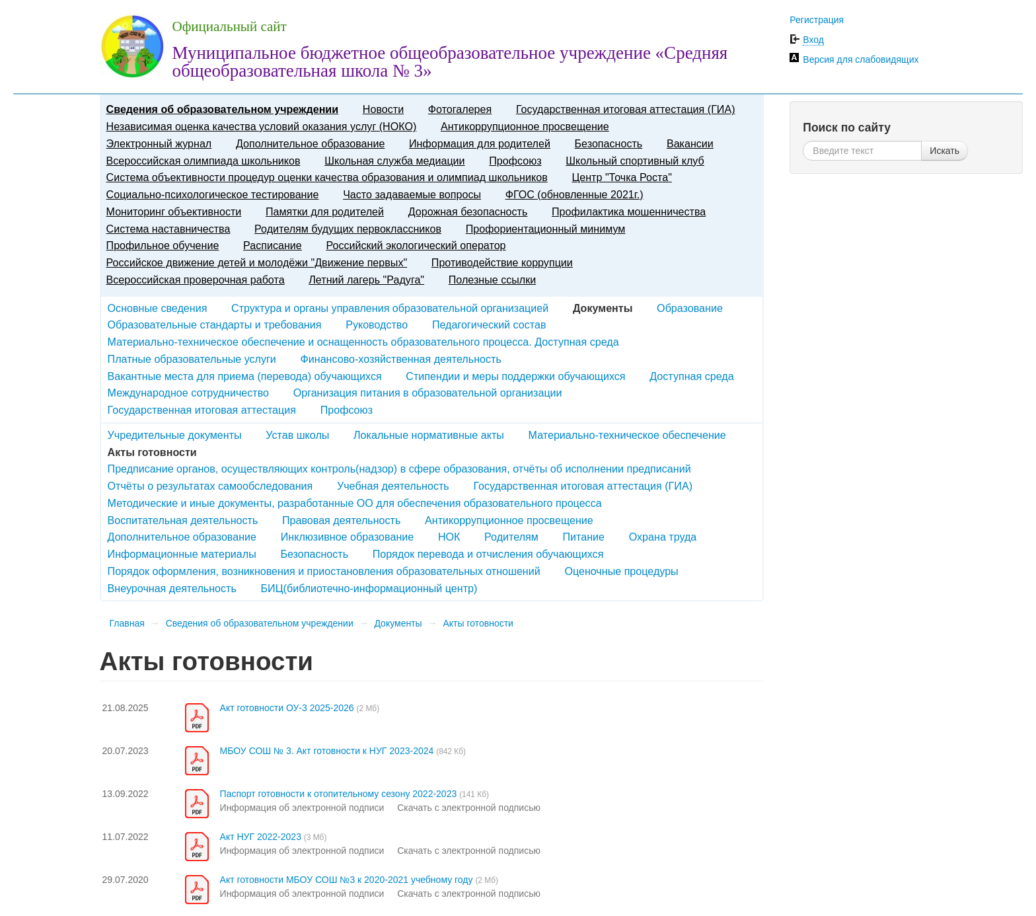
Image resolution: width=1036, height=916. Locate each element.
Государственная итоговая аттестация (202, 410)
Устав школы (297, 435)
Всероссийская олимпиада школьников (203, 161)
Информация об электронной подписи (302, 807)
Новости (383, 109)
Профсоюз (515, 161)
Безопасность (609, 143)
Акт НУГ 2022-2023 (260, 836)
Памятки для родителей (325, 211)
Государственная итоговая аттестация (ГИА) (625, 109)
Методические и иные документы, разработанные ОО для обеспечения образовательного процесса (355, 503)
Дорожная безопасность (468, 211)
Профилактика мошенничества (629, 211)
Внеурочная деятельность (172, 588)
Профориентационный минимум (546, 229)
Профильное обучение (162, 245)
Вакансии (690, 143)
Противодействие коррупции (502, 262)
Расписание (272, 245)
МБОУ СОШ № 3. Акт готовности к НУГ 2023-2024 (327, 750)
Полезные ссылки (492, 280)
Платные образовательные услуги (192, 359)
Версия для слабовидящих (860, 59)
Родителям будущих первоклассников (347, 229)
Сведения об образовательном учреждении (222, 109)
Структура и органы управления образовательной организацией (389, 308)
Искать (944, 150)
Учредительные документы (175, 435)
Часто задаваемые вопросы (412, 194)
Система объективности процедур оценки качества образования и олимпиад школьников (327, 177)
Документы (398, 623)
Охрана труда (663, 537)
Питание (584, 537)
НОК (449, 537)
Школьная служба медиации (394, 161)
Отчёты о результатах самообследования (210, 486)
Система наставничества (168, 229)
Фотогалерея (460, 109)
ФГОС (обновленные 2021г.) (574, 194)
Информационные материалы (182, 554)
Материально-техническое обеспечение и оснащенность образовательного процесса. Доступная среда (363, 342)
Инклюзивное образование (347, 537)
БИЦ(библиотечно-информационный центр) (369, 588)
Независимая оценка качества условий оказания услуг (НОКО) (261, 126)
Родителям (511, 537)
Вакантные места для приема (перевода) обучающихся (245, 376)
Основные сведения (157, 308)
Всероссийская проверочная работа (195, 280)
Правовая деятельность (341, 520)
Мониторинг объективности (174, 211)
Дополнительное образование (310, 143)
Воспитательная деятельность (183, 520)
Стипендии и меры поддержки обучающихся (515, 376)
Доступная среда (691, 376)
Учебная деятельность (393, 486)
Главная (127, 623)
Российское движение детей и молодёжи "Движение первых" (257, 262)
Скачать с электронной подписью (468, 807)
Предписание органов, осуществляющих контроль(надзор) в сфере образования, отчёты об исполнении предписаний (399, 469)
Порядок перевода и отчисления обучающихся (488, 554)
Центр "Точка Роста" (622, 177)
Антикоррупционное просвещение (525, 126)
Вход (813, 39)
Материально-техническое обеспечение (627, 435)
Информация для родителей (479, 143)
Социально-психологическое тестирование (212, 194)
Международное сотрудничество (188, 393)
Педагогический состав (489, 324)
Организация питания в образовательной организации (427, 393)
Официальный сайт (229, 26)
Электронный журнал (159, 143)
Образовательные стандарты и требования (215, 324)
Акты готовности (478, 623)
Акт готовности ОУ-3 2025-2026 (287, 708)
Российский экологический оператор (415, 245)
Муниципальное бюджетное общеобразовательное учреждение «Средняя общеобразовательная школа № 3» (450, 62)
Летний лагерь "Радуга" (366, 280)
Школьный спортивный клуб (635, 161)
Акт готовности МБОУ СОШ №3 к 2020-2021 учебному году (346, 879)
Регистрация (817, 20)
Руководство (377, 324)
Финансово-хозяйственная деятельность (401, 359)
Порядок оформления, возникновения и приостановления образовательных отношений (324, 571)
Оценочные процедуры (621, 571)
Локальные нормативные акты (428, 435)
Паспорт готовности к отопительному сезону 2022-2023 (338, 793)
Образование (690, 308)
